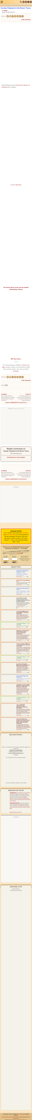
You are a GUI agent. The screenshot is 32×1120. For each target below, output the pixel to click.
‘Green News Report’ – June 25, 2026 (23, 624)
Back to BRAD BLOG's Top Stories (16, 402)
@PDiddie (16, 371)
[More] (22, 16)
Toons (6, 385)
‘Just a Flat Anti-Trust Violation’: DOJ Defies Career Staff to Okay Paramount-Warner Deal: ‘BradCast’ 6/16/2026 (23, 721)
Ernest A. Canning (19, 606)
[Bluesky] (8, 16)
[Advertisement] (15, 425)
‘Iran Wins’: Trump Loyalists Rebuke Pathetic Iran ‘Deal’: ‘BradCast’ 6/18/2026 (23, 685)
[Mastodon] (15, 16)
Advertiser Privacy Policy (8, 1117)
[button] (2, 2)
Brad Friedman (19, 576)
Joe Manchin (17, 185)
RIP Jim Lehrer (16, 359)
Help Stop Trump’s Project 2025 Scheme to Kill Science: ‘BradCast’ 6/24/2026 (22, 632)
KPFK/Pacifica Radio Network (24, 792)
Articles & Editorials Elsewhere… (16, 753)
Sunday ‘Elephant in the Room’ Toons (16, 8)
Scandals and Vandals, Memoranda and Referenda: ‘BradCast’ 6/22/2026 (23, 665)
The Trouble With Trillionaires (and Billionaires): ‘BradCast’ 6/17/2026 (22, 706)
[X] (12, 16)
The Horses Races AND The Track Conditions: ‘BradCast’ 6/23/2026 (23, 645)
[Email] (17, 16)
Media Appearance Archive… (16, 751)
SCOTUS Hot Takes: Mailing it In (23, 581)
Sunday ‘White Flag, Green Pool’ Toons (22, 676)
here (9, 540)
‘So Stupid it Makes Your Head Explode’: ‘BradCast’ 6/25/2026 (22, 612)
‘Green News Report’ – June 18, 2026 (23, 698)
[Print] (20, 16)
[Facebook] (10, 16)
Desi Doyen (18, 627)
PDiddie (5, 10)
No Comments (27, 19)
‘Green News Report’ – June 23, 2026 (23, 657)
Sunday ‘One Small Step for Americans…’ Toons (22, 571)
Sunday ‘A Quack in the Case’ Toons (22, 589)
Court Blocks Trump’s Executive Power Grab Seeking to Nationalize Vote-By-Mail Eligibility (23, 599)
